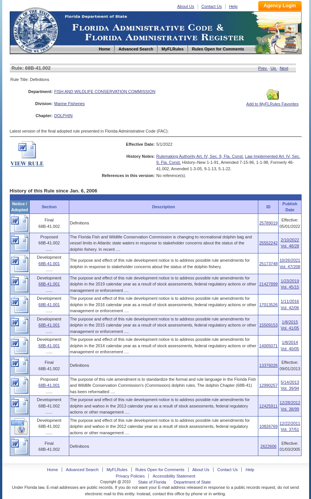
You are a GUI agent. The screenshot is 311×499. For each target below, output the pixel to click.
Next (284, 68)
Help (233, 6)
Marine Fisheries (69, 103)
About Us (185, 6)
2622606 (269, 446)
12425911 (268, 406)
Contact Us (211, 6)
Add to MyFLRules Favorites (272, 101)
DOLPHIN (63, 115)
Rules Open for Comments (160, 469)
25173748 (268, 263)
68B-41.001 (49, 263)
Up (274, 68)
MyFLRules (117, 469)
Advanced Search (82, 469)
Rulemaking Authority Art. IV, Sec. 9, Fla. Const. (200, 156)
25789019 (268, 223)
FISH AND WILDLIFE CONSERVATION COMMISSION (105, 91)
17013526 (268, 304)
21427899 (268, 284)
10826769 (268, 426)
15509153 (268, 325)
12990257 (268, 385)
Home (35, 29)
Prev (263, 68)
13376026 (268, 365)
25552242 (268, 243)
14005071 (268, 345)
